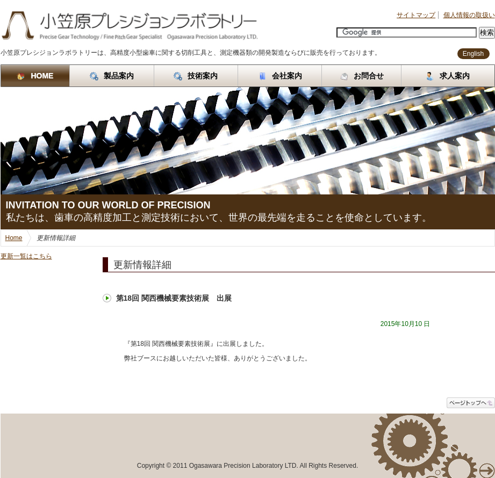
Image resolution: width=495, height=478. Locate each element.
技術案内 (196, 76)
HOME (35, 76)
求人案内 (448, 76)
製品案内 (112, 76)
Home (14, 238)
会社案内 (280, 76)
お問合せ (362, 76)
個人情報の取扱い (469, 15)
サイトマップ (416, 15)
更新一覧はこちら (26, 256)
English (473, 53)
